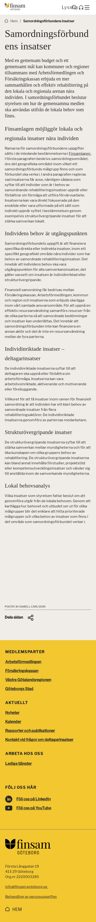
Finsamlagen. (80, 153)
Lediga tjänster (18, 763)
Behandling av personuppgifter (31, 897)
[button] (19, 617)
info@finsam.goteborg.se (26, 887)
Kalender (13, 721)
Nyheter (12, 712)
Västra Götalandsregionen (28, 680)
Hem (17, 909)
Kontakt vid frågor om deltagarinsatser (39, 739)
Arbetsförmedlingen (23, 662)
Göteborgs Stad (19, 689)
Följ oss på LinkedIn (33, 799)
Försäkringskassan (21, 671)
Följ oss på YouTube (33, 808)
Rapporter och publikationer (30, 730)
